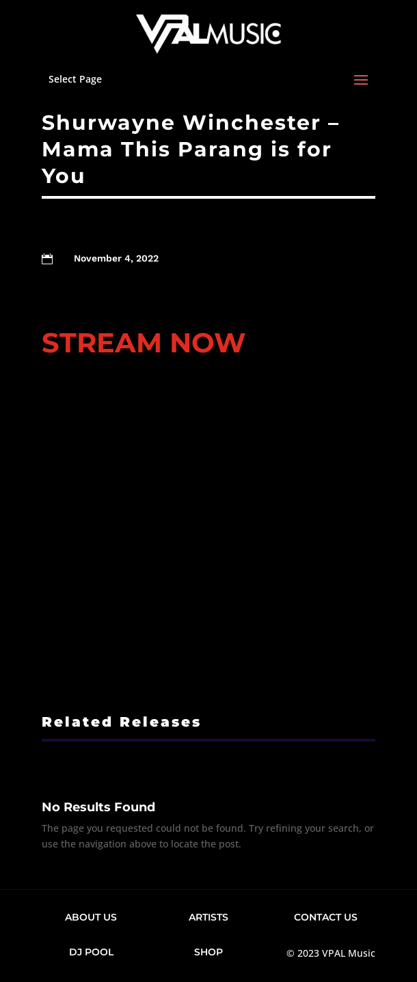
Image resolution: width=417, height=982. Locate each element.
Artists (208, 917)
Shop (208, 952)
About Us (91, 917)
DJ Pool (91, 952)
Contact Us (326, 917)
